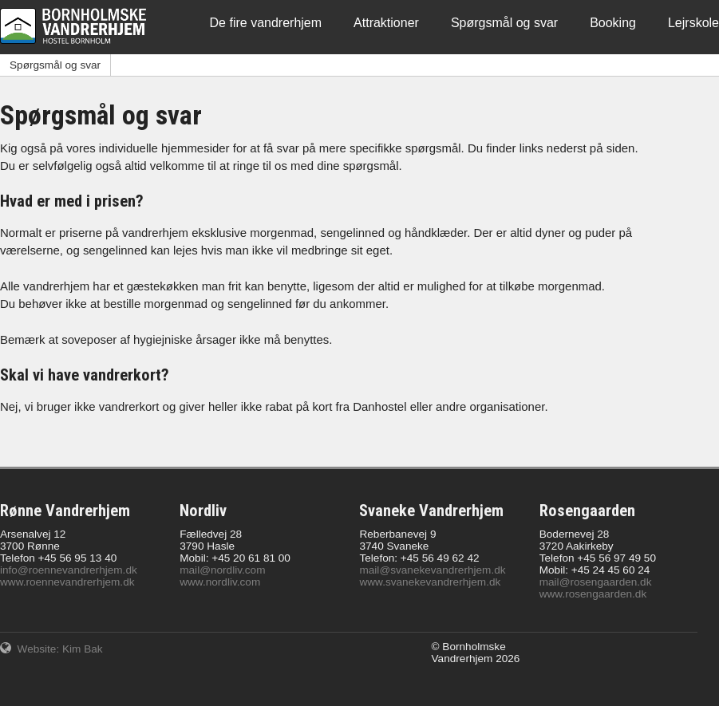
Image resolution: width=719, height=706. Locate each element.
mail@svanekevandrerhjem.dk (432, 570)
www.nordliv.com (220, 582)
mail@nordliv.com (222, 570)
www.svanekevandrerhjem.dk (429, 582)
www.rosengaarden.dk (593, 594)
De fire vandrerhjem (266, 23)
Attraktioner (386, 23)
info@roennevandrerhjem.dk (68, 570)
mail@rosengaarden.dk (595, 582)
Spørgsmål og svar (504, 23)
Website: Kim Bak (51, 649)
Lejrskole (693, 23)
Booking (613, 23)
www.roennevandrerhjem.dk (67, 582)
